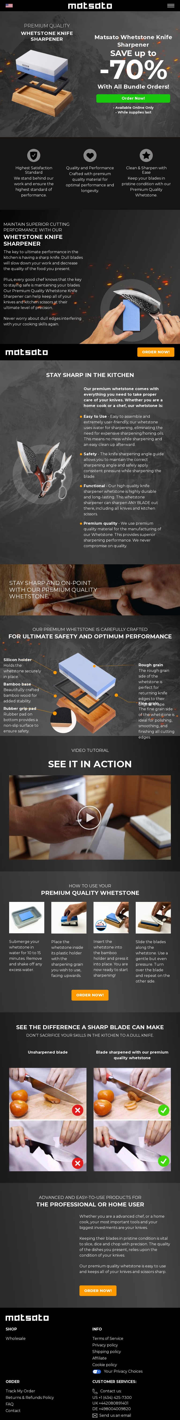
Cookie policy (104, 1365)
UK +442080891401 (110, 1403)
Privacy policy (105, 1345)
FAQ (10, 1404)
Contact (13, 1411)
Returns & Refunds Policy (30, 1397)
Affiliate (99, 1358)
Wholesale (16, 1338)
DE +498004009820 (111, 1409)
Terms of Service (107, 1338)
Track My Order (20, 1391)
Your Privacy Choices (117, 1371)
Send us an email (115, 1415)
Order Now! (133, 98)
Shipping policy (106, 1351)
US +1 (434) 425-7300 (112, 1397)
